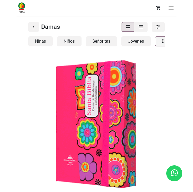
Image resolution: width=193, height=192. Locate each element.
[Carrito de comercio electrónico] (158, 7)
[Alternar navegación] (171, 8)
